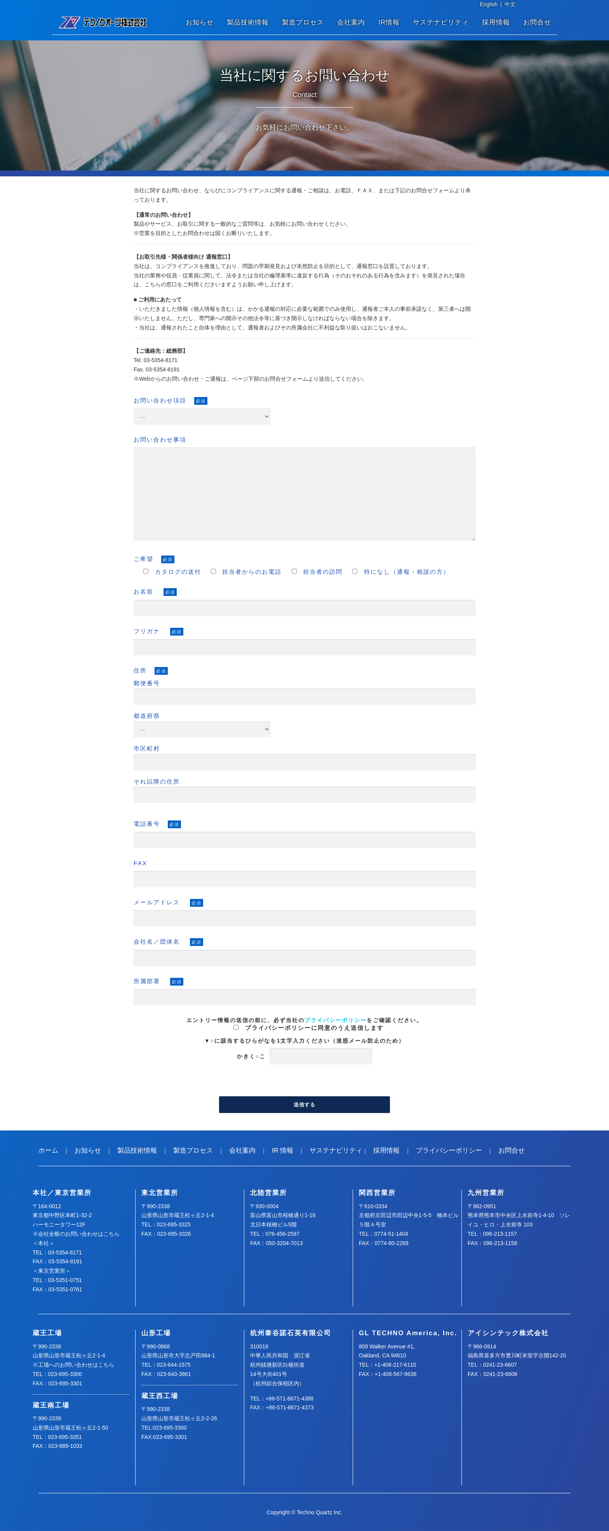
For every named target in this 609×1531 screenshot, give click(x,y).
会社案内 (351, 22)
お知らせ (200, 22)
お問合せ (537, 22)
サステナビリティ (441, 22)
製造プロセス (303, 22)
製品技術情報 (248, 22)
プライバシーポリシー (335, 1020)
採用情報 (496, 22)
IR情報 (389, 22)
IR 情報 (282, 1150)
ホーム (48, 1150)
